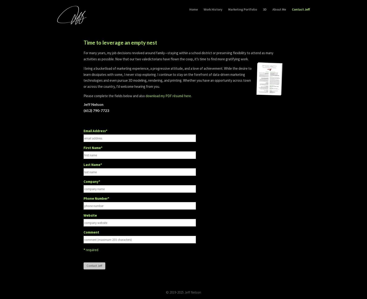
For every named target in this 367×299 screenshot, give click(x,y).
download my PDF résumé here (168, 96)
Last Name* (93, 164)
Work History (213, 10)
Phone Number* (96, 198)
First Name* (93, 148)
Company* (92, 181)
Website (90, 215)
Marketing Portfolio (242, 10)
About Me (279, 10)
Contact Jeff (301, 10)
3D (265, 10)
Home (193, 10)
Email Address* (95, 131)
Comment (91, 232)
